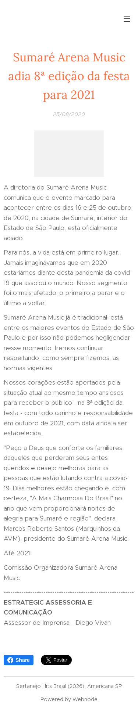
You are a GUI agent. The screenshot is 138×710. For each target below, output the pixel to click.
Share (18, 660)
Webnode (85, 699)
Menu (127, 18)
